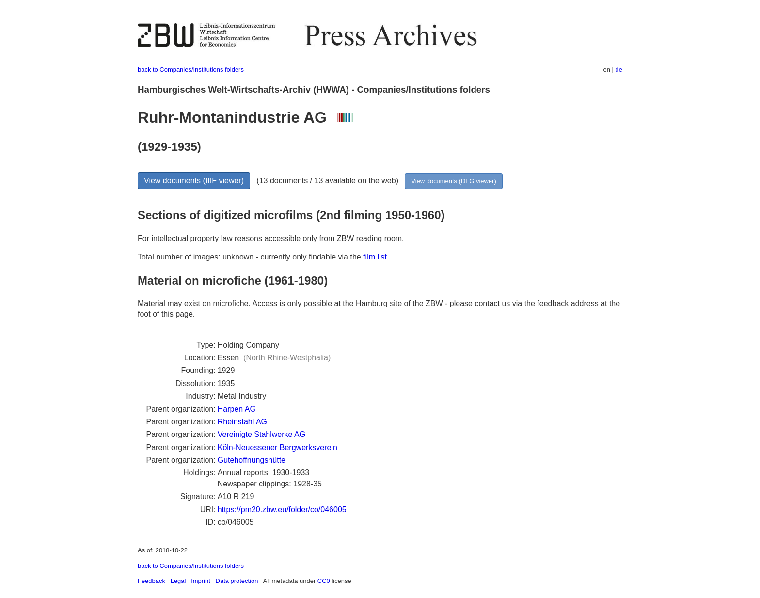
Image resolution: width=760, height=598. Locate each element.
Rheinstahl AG (242, 422)
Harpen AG (237, 409)
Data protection (237, 580)
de (619, 69)
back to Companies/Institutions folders (191, 69)
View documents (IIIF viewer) (194, 181)
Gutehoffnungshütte (251, 460)
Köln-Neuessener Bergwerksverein (277, 447)
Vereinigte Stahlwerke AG (261, 434)
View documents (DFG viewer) (453, 181)
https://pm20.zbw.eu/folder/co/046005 (282, 509)
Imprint (200, 580)
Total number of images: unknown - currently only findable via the (250, 257)
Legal (178, 580)
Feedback (151, 580)
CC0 (323, 580)
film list (375, 257)
